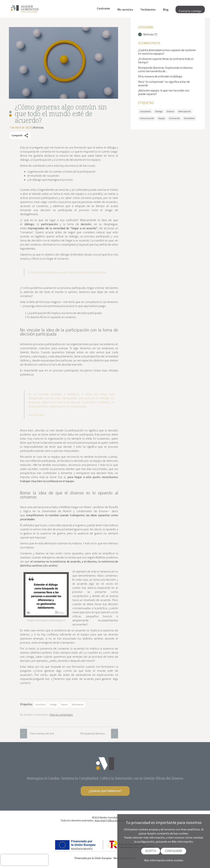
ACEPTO (150, 851)
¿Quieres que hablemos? (105, 791)
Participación (78, 704)
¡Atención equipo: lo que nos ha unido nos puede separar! (163, 92)
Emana (103, 511)
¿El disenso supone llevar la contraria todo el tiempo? (165, 60)
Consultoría (40, 704)
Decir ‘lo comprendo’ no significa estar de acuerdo (164, 83)
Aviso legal (100, 820)
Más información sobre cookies (163, 860)
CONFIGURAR (173, 851)
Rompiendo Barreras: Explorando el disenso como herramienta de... (165, 69)
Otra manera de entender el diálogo (45, 734)
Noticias (38, 128)
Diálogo (53, 704)
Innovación (174, 118)
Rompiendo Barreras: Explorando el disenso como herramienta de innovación (95, 734)
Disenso (64, 704)
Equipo (161, 118)
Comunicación (147, 118)
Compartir (20, 135)
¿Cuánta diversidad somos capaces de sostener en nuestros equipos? (167, 52)
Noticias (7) (150, 34)
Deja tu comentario (61, 715)
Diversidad (189, 118)
